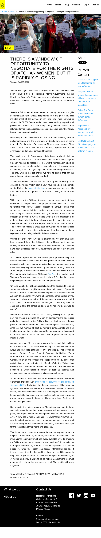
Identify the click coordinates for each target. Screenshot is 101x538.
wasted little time (37, 188)
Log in (86, 4)
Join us (96, 4)
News (49, 4)
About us (10, 496)
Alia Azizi (52, 274)
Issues (58, 4)
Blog (67, 4)
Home (4, 11)
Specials (76, 4)
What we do (12, 489)
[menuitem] (49, 4)
